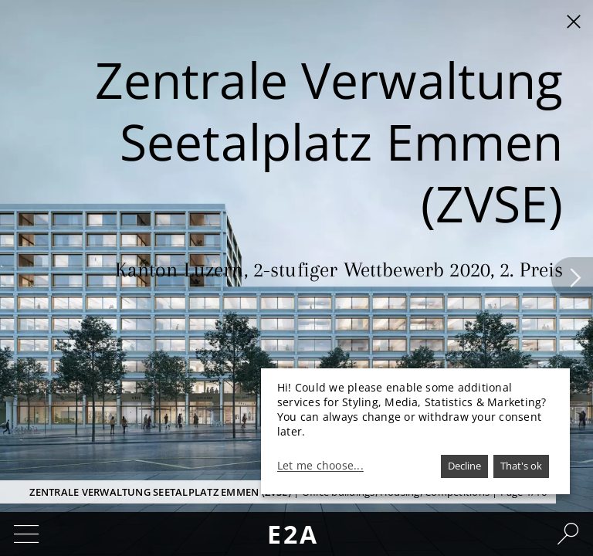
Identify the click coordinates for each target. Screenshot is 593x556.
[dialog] (415, 431)
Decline (464, 466)
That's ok (521, 466)
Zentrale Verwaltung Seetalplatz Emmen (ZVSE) (160, 492)
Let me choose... (320, 466)
